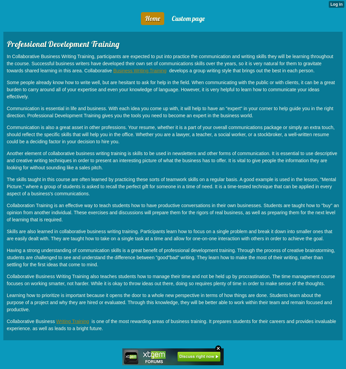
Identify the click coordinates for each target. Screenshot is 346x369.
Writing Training (72, 321)
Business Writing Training (140, 70)
